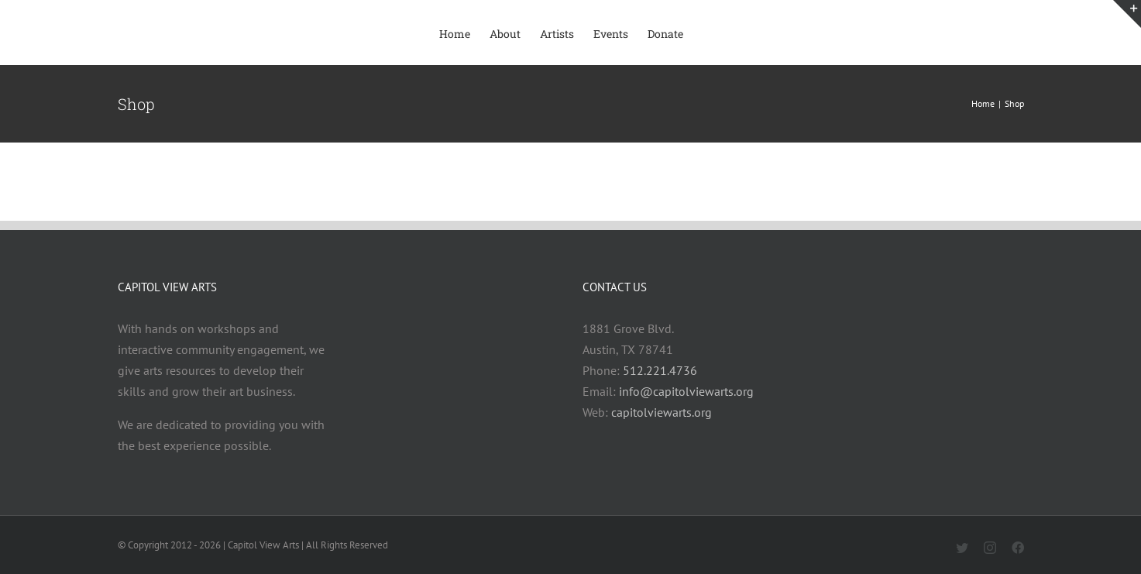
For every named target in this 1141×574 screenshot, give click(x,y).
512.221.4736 (660, 370)
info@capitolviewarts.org (686, 391)
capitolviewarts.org (661, 412)
